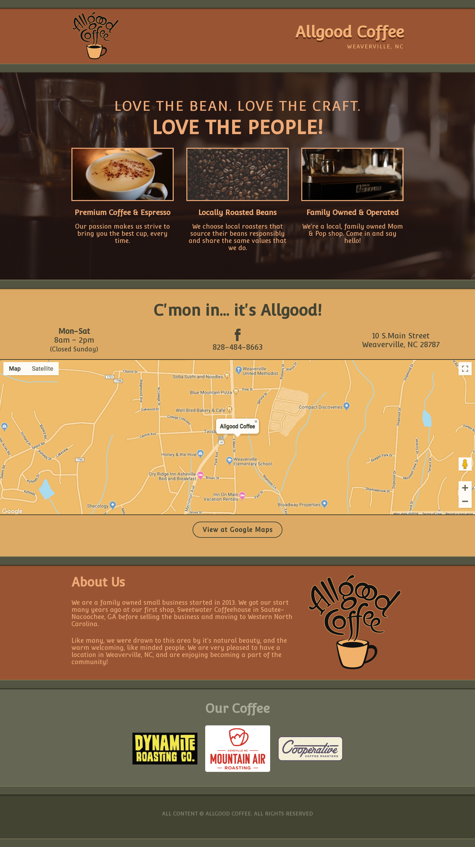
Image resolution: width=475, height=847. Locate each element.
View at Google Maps (238, 529)
